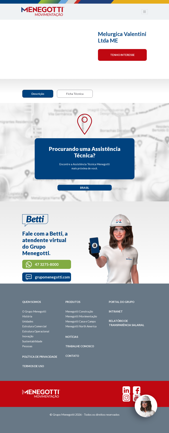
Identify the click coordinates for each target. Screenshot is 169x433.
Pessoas (27, 346)
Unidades (27, 321)
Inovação (27, 336)
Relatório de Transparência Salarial (126, 323)
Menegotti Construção (79, 311)
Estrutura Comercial (34, 326)
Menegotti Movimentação (81, 316)
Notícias (71, 336)
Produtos (72, 301)
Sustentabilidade (32, 341)
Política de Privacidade (39, 356)
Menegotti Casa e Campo (80, 321)
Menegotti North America (81, 326)
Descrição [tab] (37, 93)
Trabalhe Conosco (79, 346)
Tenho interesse (122, 54)
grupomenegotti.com (52, 277)
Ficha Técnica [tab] (75, 93)
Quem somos (31, 301)
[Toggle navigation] (144, 11)
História (27, 316)
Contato (72, 355)
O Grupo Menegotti (34, 311)
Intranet (116, 311)
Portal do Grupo (121, 301)
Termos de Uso (33, 366)
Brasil (84, 187)
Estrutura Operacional (35, 331)
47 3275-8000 (47, 264)
